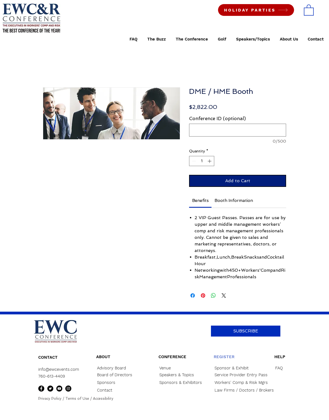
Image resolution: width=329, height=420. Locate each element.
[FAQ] (286, 368)
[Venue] (177, 368)
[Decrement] (193, 161)
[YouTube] (59, 389)
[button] (309, 10)
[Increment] (210, 161)
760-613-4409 (51, 376)
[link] (200, 200)
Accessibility (103, 398)
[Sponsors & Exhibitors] (185, 383)
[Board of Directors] (117, 375)
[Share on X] (224, 295)
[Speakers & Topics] (177, 375)
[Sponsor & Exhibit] (238, 368)
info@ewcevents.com (58, 369)
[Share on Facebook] (192, 295)
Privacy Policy (49, 398)
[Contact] (115, 390)
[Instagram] (68, 389)
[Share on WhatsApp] (213, 295)
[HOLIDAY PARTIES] (256, 10)
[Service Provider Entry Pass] (241, 375)
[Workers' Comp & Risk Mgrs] (241, 383)
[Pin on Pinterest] (203, 295)
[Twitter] (50, 389)
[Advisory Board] (115, 368)
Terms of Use (77, 398)
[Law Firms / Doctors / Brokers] (244, 390)
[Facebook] (41, 389)
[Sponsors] (115, 383)
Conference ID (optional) (217, 118)
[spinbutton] (202, 161)
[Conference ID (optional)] (237, 130)
